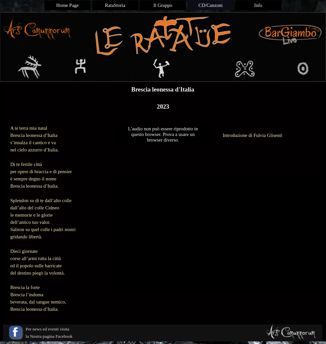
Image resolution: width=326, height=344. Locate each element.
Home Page (67, 5)
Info (258, 5)
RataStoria (115, 5)
